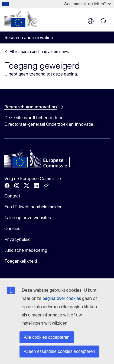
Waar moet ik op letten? (87, 3)
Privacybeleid (17, 239)
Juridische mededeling (25, 250)
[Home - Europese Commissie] (20, 19)
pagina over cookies (62, 298)
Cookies (12, 228)
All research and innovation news (39, 51)
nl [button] (90, 21)
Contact (12, 196)
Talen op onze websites (27, 217)
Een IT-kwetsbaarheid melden (33, 206)
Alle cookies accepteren (47, 337)
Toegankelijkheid (20, 261)
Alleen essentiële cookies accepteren (59, 351)
